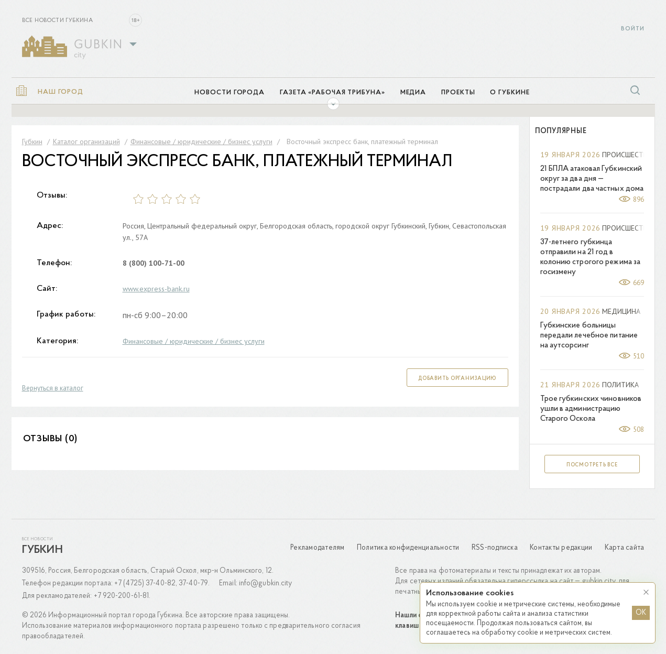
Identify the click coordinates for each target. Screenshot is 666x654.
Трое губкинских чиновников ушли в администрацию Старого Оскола (591, 409)
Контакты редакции (561, 548)
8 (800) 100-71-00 (153, 263)
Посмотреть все (592, 465)
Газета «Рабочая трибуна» (332, 92)
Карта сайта (625, 548)
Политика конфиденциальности (408, 548)
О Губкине (509, 92)
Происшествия (629, 154)
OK (641, 613)
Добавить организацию (457, 379)
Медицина (621, 311)
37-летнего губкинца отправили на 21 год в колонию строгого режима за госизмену (590, 257)
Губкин (42, 550)
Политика (620, 384)
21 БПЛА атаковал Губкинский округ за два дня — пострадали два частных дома (592, 179)
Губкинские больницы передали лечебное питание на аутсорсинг (589, 336)
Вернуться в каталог (52, 388)
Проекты (458, 92)
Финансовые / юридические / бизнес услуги (194, 341)
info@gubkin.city (265, 583)
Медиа (413, 92)
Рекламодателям (317, 548)
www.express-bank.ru (156, 288)
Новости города (229, 92)
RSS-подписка (495, 548)
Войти (633, 29)
